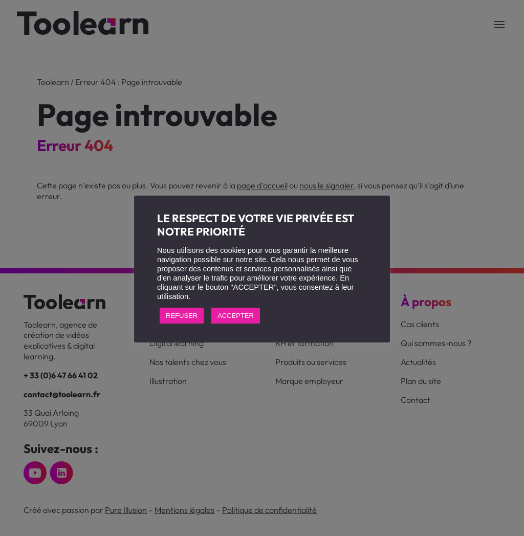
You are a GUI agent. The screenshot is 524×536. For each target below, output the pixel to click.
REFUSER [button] (182, 315)
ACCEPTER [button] (235, 315)
